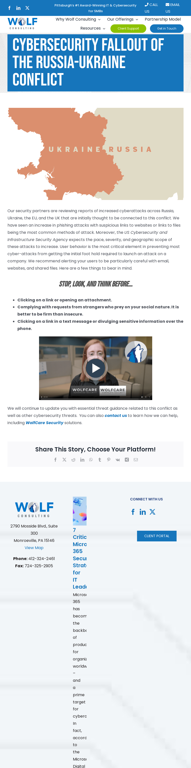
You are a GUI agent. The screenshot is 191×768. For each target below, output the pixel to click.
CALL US (151, 8)
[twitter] (27, 8)
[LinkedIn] (143, 512)
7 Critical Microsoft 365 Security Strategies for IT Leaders (86, 558)
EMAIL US (173, 8)
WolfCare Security (44, 423)
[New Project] (22, 19)
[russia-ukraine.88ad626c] (95, 154)
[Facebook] (133, 512)
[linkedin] (18, 8)
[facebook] (9, 8)
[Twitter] (152, 512)
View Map (34, 548)
